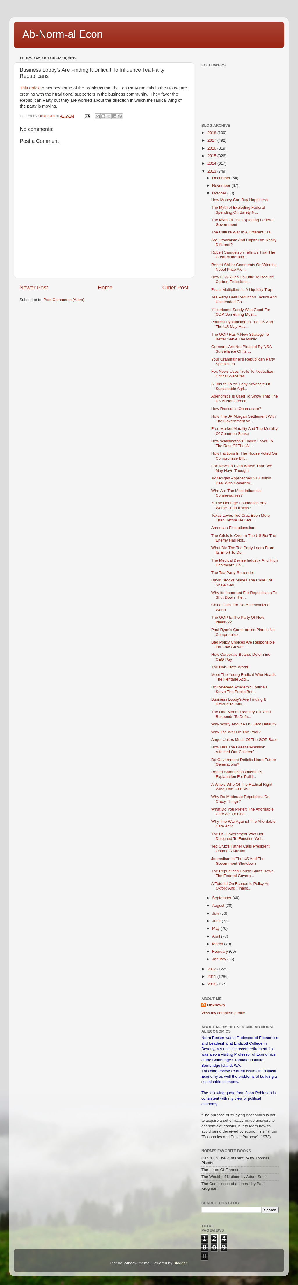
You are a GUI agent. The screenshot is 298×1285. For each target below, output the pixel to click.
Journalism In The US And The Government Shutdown (238, 861)
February (220, 951)
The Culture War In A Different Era (241, 232)
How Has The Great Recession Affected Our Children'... (238, 749)
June (217, 921)
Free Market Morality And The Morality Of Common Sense (244, 430)
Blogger (180, 1263)
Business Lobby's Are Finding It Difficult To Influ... (238, 701)
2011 (212, 976)
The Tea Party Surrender (232, 572)
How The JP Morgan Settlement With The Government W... (243, 418)
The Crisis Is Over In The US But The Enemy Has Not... (243, 537)
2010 (212, 984)
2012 (212, 969)
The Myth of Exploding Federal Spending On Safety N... (238, 209)
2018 (212, 133)
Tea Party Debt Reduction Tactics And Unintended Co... (244, 299)
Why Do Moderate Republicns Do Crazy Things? (240, 799)
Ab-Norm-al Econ (62, 34)
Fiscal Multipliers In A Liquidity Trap (241, 289)
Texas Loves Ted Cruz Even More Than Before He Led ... (240, 517)
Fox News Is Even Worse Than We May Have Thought (241, 468)
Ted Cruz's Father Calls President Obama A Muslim (240, 848)
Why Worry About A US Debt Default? (244, 724)
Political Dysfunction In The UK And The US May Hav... (242, 324)
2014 (212, 163)
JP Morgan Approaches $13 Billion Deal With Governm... (241, 480)
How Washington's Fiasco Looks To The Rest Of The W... (242, 443)
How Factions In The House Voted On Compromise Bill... (244, 455)
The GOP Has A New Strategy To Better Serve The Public (240, 336)
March (218, 944)
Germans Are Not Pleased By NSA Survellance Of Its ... (241, 349)
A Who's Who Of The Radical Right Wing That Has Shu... (241, 786)
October (219, 193)
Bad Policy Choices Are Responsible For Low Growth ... (243, 644)
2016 (212, 148)
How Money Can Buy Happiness (239, 200)
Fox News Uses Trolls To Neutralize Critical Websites (242, 373)
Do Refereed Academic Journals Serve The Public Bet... (239, 689)
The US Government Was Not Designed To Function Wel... (238, 836)
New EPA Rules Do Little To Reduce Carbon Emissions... (242, 279)
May (216, 928)
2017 (212, 140)
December (221, 178)
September (222, 898)
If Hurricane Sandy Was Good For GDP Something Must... (240, 312)
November (221, 185)
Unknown (216, 1005)
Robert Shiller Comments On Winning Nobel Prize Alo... (244, 267)
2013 (212, 171)
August (219, 905)
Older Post (175, 287)
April (216, 936)
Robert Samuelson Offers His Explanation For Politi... (236, 774)
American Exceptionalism (233, 527)
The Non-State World (229, 667)
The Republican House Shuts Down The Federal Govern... (242, 873)
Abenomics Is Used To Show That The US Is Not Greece (244, 398)
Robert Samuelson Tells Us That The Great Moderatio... (243, 254)
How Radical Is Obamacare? (236, 409)
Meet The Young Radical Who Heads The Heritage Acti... (243, 676)
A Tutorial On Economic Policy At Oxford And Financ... (240, 885)
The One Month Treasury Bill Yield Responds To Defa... (241, 714)
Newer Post (33, 287)
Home (105, 287)
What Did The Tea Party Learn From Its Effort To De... (242, 550)
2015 (212, 156)
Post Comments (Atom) (64, 300)
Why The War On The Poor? (236, 732)
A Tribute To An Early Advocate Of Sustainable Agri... (240, 386)
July (216, 913)
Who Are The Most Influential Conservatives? (236, 493)
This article (31, 88)
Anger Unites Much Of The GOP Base (244, 739)
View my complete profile (223, 1013)
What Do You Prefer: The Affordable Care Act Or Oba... (242, 811)
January (219, 959)
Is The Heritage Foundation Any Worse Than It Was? (239, 505)
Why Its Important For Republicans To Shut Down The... (244, 595)
